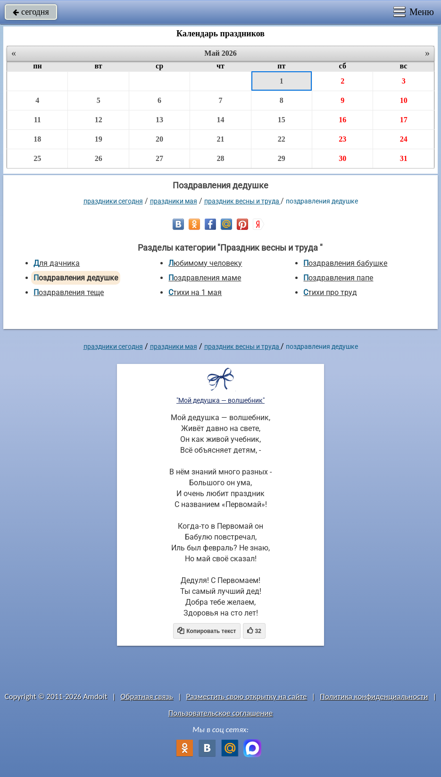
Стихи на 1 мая (195, 292)
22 (281, 139)
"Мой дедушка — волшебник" (220, 400)
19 (98, 139)
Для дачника (56, 263)
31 (404, 158)
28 (220, 158)
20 (159, 139)
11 (37, 120)
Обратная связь (146, 696)
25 (37, 158)
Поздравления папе (338, 277)
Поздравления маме (204, 277)
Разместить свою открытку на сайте (246, 696)
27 (159, 158)
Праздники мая (173, 201)
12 (98, 120)
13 (159, 120)
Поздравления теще (68, 292)
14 (220, 120)
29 (281, 158)
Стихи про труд (330, 292)
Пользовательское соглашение (220, 713)
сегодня (31, 12)
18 (37, 139)
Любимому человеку (205, 263)
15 (281, 120)
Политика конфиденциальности (374, 696)
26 (98, 158)
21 (220, 139)
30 (342, 158)
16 (342, 120)
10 (404, 100)
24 (404, 139)
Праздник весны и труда (242, 201)
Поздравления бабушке (345, 263)
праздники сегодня (113, 201)
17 (404, 120)
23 (342, 139)
